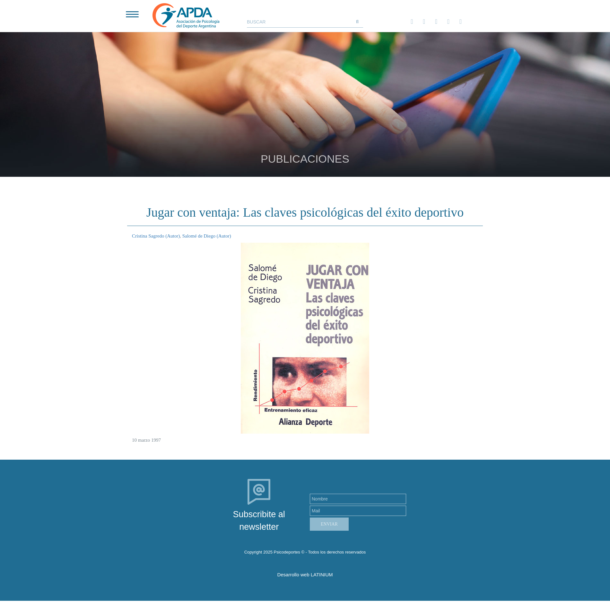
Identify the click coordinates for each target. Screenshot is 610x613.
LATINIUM (322, 574)
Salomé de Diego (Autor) (206, 236)
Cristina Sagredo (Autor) (156, 236)
